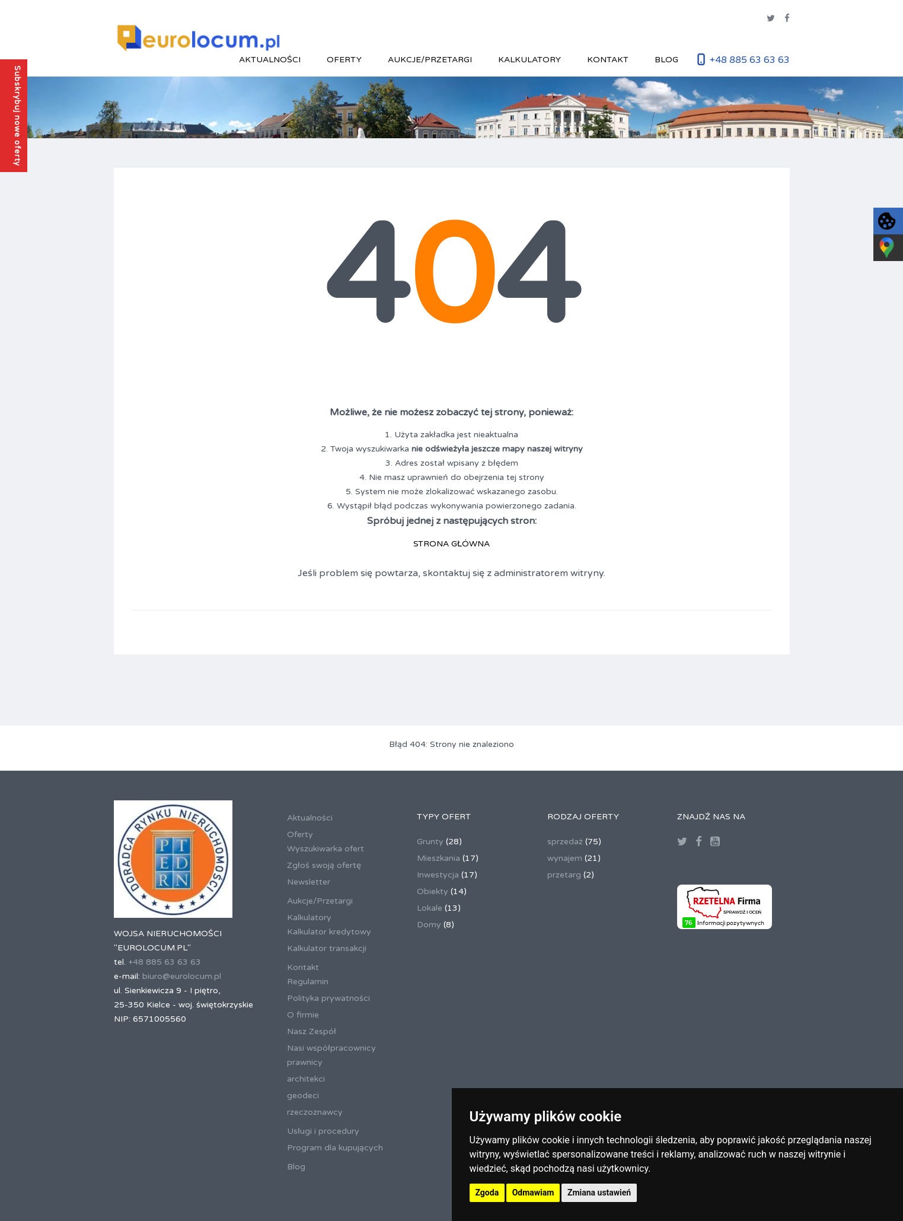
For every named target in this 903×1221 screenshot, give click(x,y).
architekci (306, 1079)
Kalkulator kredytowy (329, 932)
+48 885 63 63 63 (750, 60)
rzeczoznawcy (315, 1112)
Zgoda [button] (487, 1192)
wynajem (564, 858)
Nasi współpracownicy (331, 1048)
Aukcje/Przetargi (430, 60)
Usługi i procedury (323, 1131)
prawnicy (305, 1062)
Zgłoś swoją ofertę (324, 865)
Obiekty (432, 891)
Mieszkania (438, 858)
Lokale (429, 908)
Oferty (344, 60)
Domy (429, 925)
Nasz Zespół (311, 1031)
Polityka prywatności (328, 998)
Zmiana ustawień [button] (599, 1192)
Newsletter (308, 882)
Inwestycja (438, 875)
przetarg (564, 875)
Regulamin (307, 982)
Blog (666, 60)
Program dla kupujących (335, 1148)
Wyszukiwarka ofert (325, 849)
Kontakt (607, 60)
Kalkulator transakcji (326, 948)
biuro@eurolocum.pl (181, 976)
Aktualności (270, 60)
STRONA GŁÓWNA (451, 544)
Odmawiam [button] (533, 1192)
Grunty (430, 842)
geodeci (303, 1095)
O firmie (303, 1015)
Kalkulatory (529, 60)
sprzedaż (565, 842)
